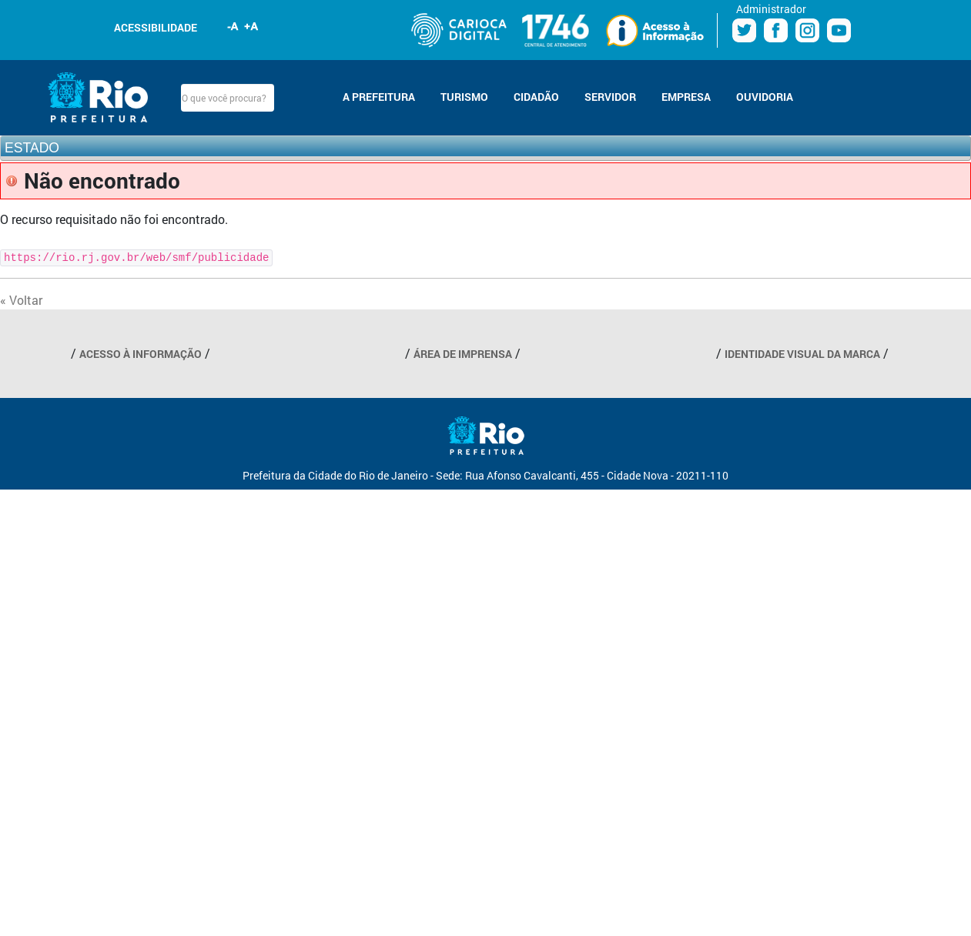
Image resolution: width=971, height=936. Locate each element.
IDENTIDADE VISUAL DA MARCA (802, 353)
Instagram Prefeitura (807, 30)
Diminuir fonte (233, 26)
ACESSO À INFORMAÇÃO (140, 353)
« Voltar (21, 300)
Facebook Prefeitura (776, 30)
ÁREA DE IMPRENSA (463, 353)
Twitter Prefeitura (744, 30)
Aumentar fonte (252, 26)
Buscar (287, 98)
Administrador (771, 9)
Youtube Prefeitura (839, 30)
